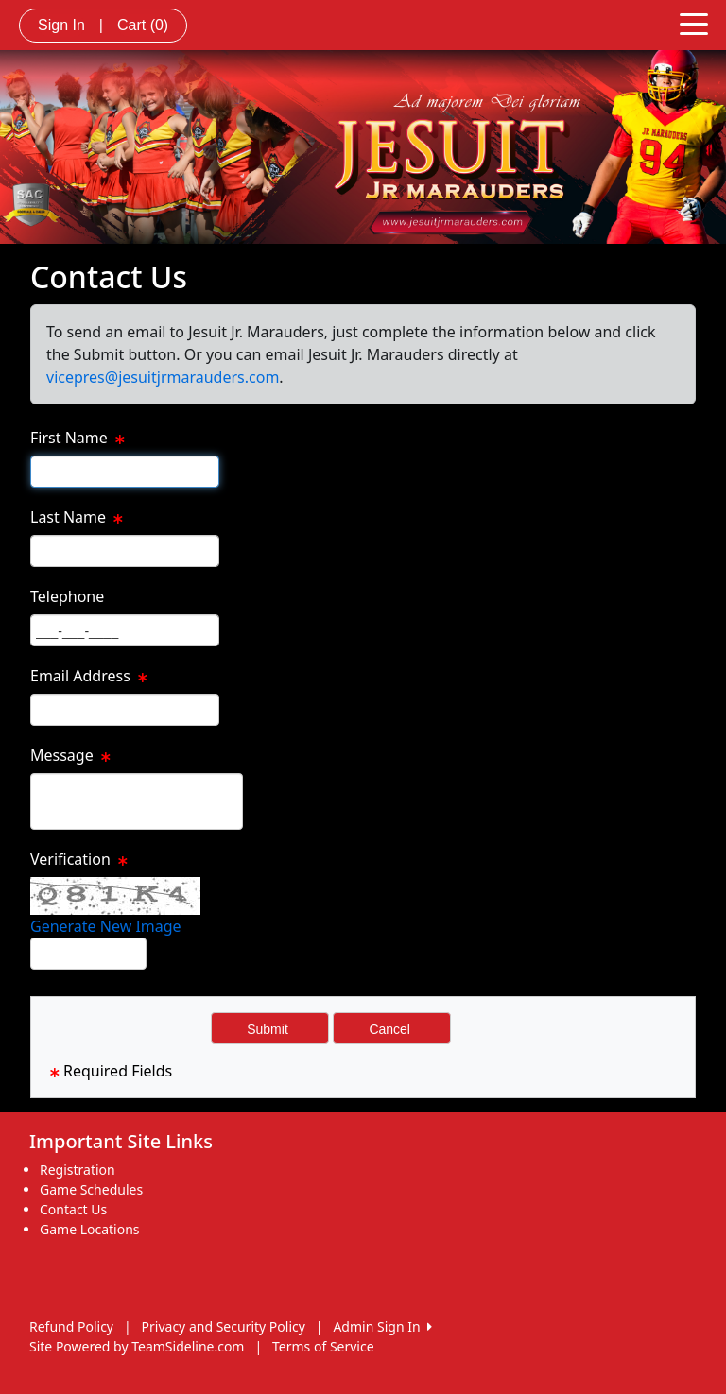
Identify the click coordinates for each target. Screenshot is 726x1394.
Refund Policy (71, 1326)
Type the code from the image (214, 954)
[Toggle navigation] (693, 22)
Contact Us (73, 1209)
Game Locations (90, 1229)
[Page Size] (124, 472)
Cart (142, 25)
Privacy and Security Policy (223, 1326)
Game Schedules (91, 1189)
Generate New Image (106, 926)
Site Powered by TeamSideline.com (136, 1346)
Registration (77, 1170)
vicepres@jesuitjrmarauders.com (162, 377)
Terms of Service (323, 1346)
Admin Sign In (382, 1326)
